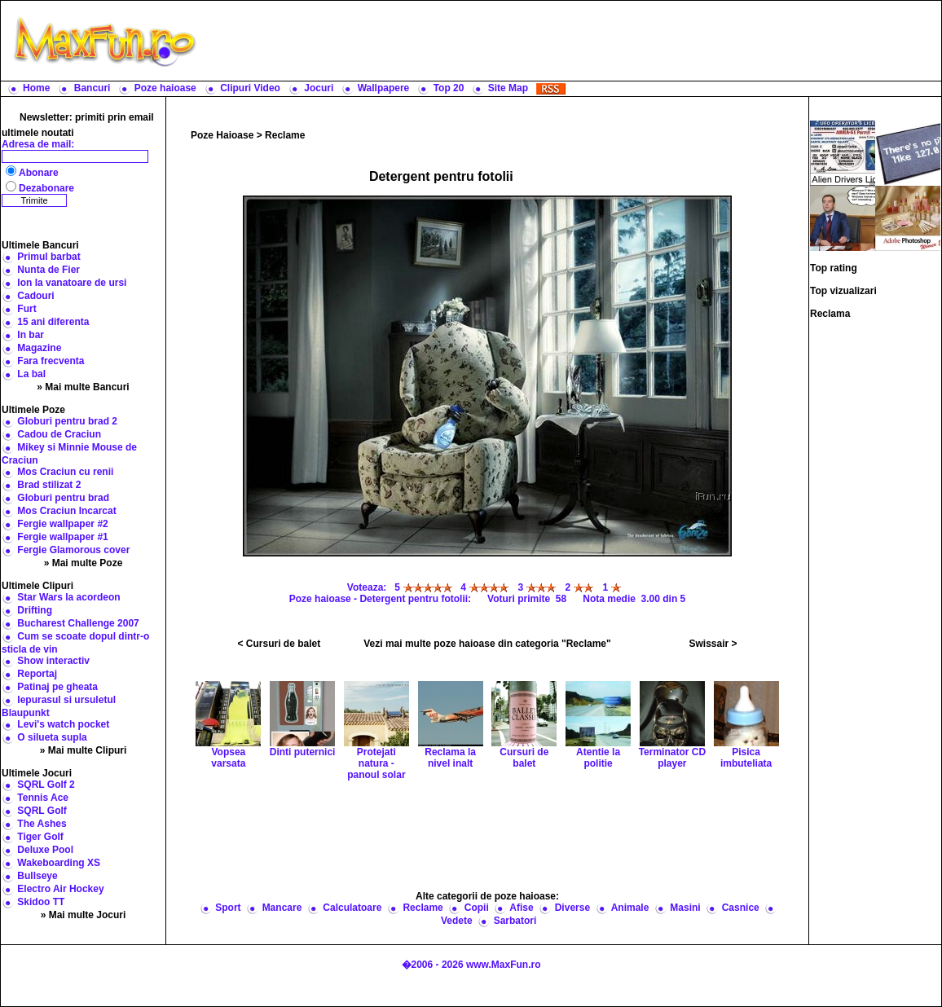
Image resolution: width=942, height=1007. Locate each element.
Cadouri (35, 295)
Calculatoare (352, 907)
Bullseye (37, 876)
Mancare (282, 907)
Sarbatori (515, 920)
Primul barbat (48, 256)
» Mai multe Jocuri (83, 915)
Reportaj (37, 673)
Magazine (39, 348)
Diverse (572, 907)
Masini (685, 907)
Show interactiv (53, 660)
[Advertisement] (572, 40)
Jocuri (318, 88)
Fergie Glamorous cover (73, 550)
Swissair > (713, 643)
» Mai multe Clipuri (83, 750)
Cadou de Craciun (59, 434)
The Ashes (41, 823)
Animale (630, 907)
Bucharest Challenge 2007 (78, 623)
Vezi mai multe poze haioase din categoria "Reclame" (487, 643)
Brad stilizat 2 (49, 484)
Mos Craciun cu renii (65, 471)
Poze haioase (165, 88)
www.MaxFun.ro (503, 964)
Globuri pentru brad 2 (67, 421)
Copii (476, 907)
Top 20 (449, 88)
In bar (30, 335)
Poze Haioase (222, 135)
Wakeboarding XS (58, 862)
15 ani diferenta (53, 322)
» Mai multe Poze (83, 563)
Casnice (740, 907)
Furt (26, 308)
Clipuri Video (250, 88)
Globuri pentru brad (63, 498)
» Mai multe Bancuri (83, 387)
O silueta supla (51, 737)
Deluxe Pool (45, 849)
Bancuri (92, 88)
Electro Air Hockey (60, 889)
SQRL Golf (41, 810)
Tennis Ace (42, 797)
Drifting (34, 610)
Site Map (508, 88)
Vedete (457, 920)
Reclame (285, 135)
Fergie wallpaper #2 (62, 524)
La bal (31, 374)
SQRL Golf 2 (45, 784)
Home (36, 88)
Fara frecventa (50, 361)
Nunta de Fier (48, 269)
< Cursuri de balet (279, 643)
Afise (521, 907)
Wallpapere (384, 88)
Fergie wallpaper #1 (62, 537)
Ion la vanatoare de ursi (71, 282)
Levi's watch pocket (63, 724)
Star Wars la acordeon (68, 597)
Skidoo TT (40, 902)
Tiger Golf (40, 836)
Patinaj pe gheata (57, 687)
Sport (227, 907)
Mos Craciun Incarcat (66, 511)
